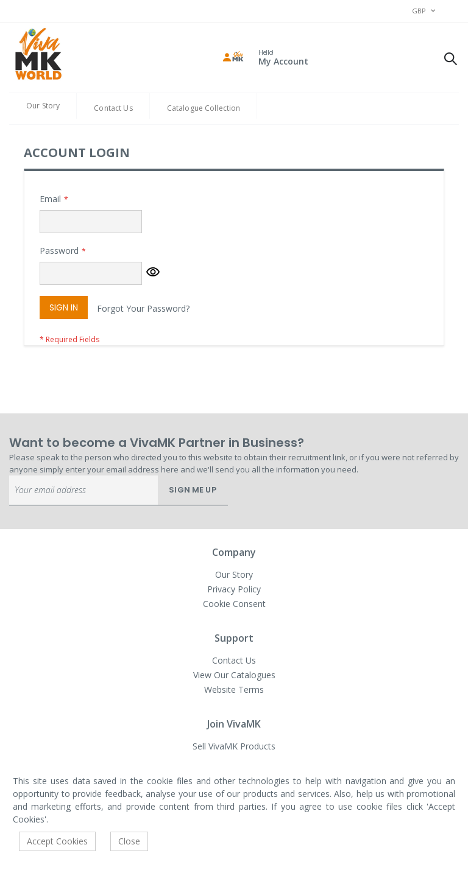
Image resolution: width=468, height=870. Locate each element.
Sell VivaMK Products (234, 746)
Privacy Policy (234, 589)
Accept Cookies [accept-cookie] (57, 841)
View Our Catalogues (234, 675)
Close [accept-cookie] (129, 841)
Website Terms (234, 689)
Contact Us (113, 108)
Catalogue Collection (204, 108)
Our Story (43, 105)
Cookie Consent (234, 603)
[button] (153, 273)
